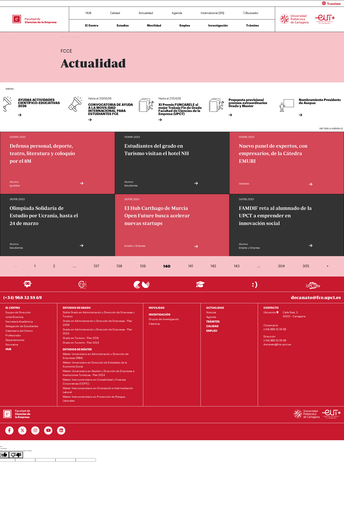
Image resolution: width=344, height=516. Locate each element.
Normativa (11, 344)
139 (143, 266)
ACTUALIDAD (215, 307)
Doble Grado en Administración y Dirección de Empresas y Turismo (99, 314)
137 (96, 266)
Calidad (115, 13)
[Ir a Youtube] (48, 430)
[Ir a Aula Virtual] (200, 286)
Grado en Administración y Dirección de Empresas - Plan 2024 (97, 331)
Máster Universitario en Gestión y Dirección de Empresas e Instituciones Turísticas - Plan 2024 (98, 372)
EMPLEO (211, 330)
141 (190, 266)
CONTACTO (271, 307)
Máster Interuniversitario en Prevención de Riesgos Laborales (94, 398)
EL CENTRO (12, 307)
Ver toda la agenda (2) (331, 128)
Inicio (64, 36)
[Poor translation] (16, 455)
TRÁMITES (213, 321)
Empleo (184, 25)
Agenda (177, 13)
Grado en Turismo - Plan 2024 (81, 342)
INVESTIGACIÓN (159, 314)
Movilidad (154, 25)
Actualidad (146, 13)
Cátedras (154, 323)
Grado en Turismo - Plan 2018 (81, 337)
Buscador (250, 13)
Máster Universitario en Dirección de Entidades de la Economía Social (95, 364)
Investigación (218, 25)
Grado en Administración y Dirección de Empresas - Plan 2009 (97, 322)
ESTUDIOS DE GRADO (77, 307)
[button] (259, 3)
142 (213, 266)
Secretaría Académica (19, 321)
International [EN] (212, 13)
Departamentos (14, 339)
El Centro (91, 25)
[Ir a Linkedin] (61, 430)
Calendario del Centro (19, 330)
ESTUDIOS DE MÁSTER (77, 349)
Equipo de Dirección (18, 312)
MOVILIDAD (157, 307)
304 (281, 266)
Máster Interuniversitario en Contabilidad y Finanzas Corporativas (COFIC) (94, 381)
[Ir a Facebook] (9, 430)
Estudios (123, 25)
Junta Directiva (14, 316)
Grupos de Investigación (164, 319)
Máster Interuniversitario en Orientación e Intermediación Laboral (98, 390)
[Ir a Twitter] (22, 430)
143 (237, 266)
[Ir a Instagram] (35, 430)
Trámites (252, 25)
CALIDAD (212, 326)
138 (119, 266)
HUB (88, 13)
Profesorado (13, 335)
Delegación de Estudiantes (21, 326)
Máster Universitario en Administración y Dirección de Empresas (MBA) (96, 355)
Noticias (211, 312)
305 (306, 266)
